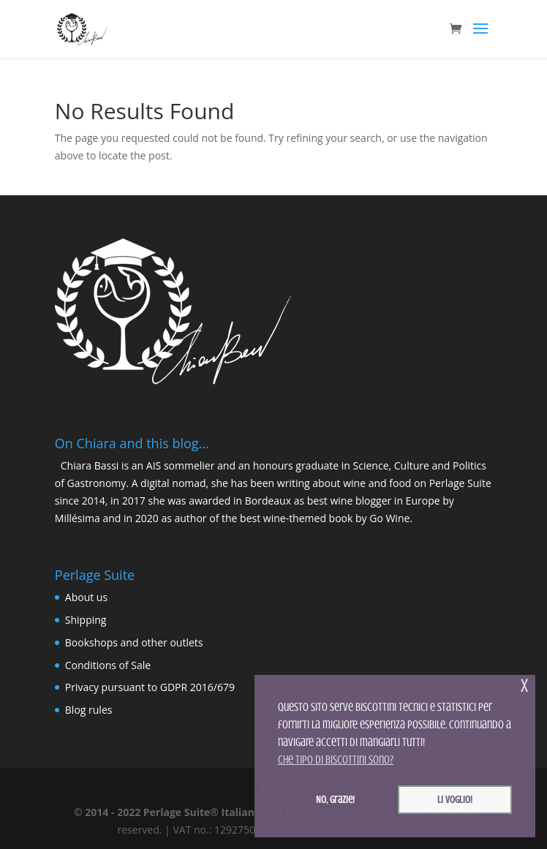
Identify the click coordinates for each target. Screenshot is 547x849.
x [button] (524, 686)
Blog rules (89, 710)
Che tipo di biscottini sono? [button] (335, 759)
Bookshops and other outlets (134, 642)
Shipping (86, 620)
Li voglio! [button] (454, 799)
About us (86, 597)
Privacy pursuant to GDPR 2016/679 (150, 687)
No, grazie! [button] (335, 799)
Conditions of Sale (108, 665)
